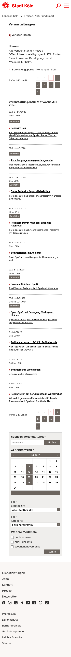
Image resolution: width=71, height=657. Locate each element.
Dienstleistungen (13, 573)
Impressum (9, 614)
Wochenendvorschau (27, 546)
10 (15, 471)
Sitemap (7, 643)
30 (56, 482)
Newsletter (9, 596)
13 (36, 471)
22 (50, 477)
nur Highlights (23, 542)
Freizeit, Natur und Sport (39, 16)
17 (15, 477)
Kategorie (35, 519)
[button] (66, 6)
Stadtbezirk (35, 504)
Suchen (52, 442)
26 (29, 482)
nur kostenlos (23, 537)
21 (43, 477)
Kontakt (7, 585)
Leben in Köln (10, 16)
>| (38, 91)
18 (22, 477)
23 (56, 477)
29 (50, 482)
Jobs (5, 579)
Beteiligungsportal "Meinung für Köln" (35, 69)
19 (29, 477)
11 (22, 471)
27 (36, 482)
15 (50, 471)
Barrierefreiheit (11, 625)
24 (15, 482)
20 (36, 477)
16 (56, 471)
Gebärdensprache (13, 631)
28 (43, 482)
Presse (7, 590)
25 (22, 482)
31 (15, 487)
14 (43, 471)
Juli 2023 (35, 455)
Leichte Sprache (12, 637)
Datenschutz (10, 619)
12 (29, 471)
